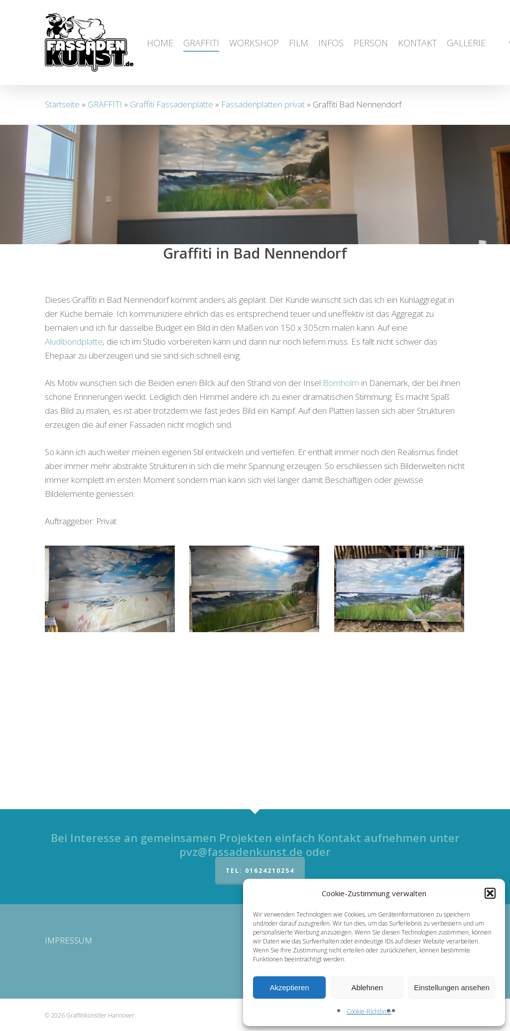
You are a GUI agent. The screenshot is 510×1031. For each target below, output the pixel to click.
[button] (490, 893)
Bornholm (341, 532)
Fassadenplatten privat (263, 104)
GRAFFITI (105, 104)
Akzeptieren (289, 987)
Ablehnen (366, 987)
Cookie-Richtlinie (369, 1011)
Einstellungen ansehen (452, 987)
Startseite (62, 104)
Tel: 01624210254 (260, 870)
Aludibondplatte (74, 491)
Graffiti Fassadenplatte (171, 104)
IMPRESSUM (68, 940)
